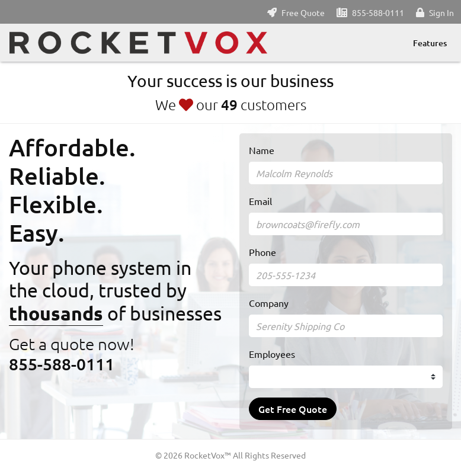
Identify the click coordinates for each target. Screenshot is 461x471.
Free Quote (303, 12)
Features (430, 43)
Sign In (441, 12)
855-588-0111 (378, 12)
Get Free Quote (292, 408)
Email (260, 201)
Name (261, 150)
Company (269, 303)
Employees (272, 354)
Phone (262, 252)
